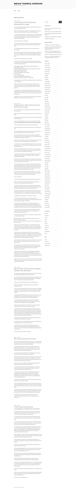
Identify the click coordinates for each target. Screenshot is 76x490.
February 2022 (47, 142)
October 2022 (47, 130)
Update (46, 233)
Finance (46, 217)
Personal (46, 223)
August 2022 (47, 134)
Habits (46, 221)
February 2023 (47, 124)
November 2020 (47, 156)
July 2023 (46, 114)
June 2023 (46, 116)
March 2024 (47, 103)
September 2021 (47, 150)
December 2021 (47, 146)
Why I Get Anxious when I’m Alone (25, 339)
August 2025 (47, 73)
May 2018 (46, 201)
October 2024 (47, 89)
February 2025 (47, 81)
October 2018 (47, 195)
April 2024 (46, 101)
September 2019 (47, 181)
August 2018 (47, 197)
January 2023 (47, 126)
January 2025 (47, 83)
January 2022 (47, 144)
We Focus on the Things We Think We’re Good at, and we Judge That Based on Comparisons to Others (53, 48)
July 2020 (46, 164)
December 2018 (47, 191)
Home (15, 10)
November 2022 (47, 128)
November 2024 (47, 87)
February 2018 (47, 205)
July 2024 (46, 95)
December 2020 (47, 154)
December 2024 (47, 85)
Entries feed (47, 241)
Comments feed (47, 243)
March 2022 (47, 140)
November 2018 (47, 193)
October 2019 (47, 179)
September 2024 (48, 91)
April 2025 (46, 79)
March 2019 (47, 185)
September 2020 (48, 160)
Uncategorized (47, 231)
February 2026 (47, 63)
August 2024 (47, 93)
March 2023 (47, 122)
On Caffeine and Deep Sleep (49, 38)
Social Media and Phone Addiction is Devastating (53, 36)
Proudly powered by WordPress (19, 487)
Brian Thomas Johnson (28, 4)
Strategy (46, 229)
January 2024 (47, 105)
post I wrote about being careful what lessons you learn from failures (27, 122)
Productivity (47, 225)
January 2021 (47, 152)
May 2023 (46, 118)
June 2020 (46, 166)
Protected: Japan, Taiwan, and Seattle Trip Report (53, 31)
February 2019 (47, 187)
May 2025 (46, 77)
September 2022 (47, 132)
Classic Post (47, 215)
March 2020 (47, 170)
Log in (46, 239)
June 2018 (46, 199)
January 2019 (47, 189)
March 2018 (47, 203)
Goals (46, 219)
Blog (19, 10)
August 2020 (47, 162)
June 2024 (46, 97)
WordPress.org (47, 245)
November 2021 (47, 148)
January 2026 (47, 65)
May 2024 (46, 99)
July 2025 (46, 75)
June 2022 (46, 136)
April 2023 (46, 120)
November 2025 (47, 69)
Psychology (47, 227)
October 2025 (47, 71)
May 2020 (46, 168)
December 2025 (47, 67)
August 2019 (47, 183)
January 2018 (47, 207)
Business (46, 213)
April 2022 (46, 138)
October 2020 (47, 158)
